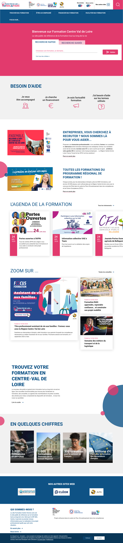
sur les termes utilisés (101, 99)
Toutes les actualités (105, 272)
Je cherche (51, 97)
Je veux (26, 96)
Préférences (49, 539)
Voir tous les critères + (43, 56)
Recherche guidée (72, 43)
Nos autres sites (101, 4)
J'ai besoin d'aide (101, 95)
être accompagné (25, 99)
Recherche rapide (45, 42)
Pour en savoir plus (69, 156)
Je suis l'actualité (76, 97)
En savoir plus (15, 528)
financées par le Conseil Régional (45, 457)
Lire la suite (16, 402)
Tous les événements (105, 205)
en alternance (18, 456)
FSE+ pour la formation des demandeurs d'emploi (100, 456)
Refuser (88, 538)
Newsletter (80, 4)
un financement (51, 100)
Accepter (99, 538)
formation (76, 100)
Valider (112, 52)
